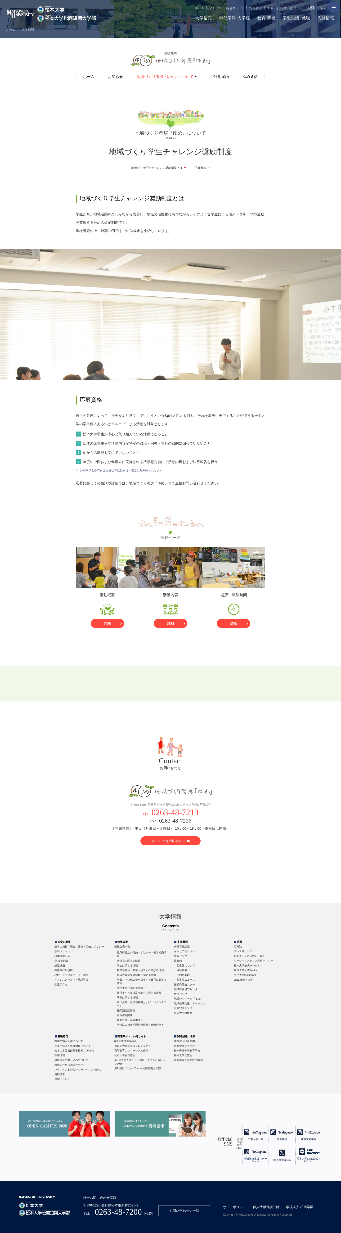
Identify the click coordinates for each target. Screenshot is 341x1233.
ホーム (10, 29)
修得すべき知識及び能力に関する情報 (139, 993)
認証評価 (59, 965)
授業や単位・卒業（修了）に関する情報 (140, 970)
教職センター (182, 994)
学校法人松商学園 (184, 1041)
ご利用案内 (219, 77)
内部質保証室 (182, 946)
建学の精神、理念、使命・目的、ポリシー (79, 946)
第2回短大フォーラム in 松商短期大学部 (137, 1068)
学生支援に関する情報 (130, 988)
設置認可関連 (125, 1015)
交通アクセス (62, 984)
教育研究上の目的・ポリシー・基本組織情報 (141, 954)
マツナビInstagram (245, 975)
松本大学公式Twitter (245, 970)
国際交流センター (184, 984)
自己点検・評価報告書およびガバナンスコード (141, 1004)
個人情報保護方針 (266, 1207)
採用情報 (59, 1055)
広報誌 (238, 946)
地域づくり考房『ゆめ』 (188, 998)
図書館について (186, 965)
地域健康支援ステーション (189, 1003)
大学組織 (63, 961)
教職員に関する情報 (128, 961)
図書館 (178, 961)
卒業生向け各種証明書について (72, 1046)
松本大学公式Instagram (247, 965)
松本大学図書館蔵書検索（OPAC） (74, 1050)
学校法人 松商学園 (300, 1207)
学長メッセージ (63, 951)
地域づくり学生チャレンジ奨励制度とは (156, 167)
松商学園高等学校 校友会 (188, 1060)
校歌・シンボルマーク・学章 (71, 975)
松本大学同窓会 (183, 1055)
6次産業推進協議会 (125, 1041)
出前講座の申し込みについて (71, 1060)
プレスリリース (243, 951)
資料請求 (59, 1074)
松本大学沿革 (62, 956)
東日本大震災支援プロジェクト (132, 1046)
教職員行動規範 (63, 970)
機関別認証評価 (126, 1010)
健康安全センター (184, 1008)
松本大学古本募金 (124, 1055)
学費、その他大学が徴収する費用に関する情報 (141, 981)
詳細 (107, 623)
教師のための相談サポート (70, 1065)
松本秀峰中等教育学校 (187, 1050)
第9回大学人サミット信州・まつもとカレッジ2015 (139, 1062)
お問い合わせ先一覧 (184, 1211)
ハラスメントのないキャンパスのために (77, 1069)
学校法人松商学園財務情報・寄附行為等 (140, 1025)
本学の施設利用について (68, 1041)
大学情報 (28, 29)
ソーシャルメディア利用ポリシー (253, 961)
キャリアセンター (184, 951)
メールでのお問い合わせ (170, 841)
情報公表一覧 (122, 946)
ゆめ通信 (250, 77)
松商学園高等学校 (184, 1046)
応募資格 (200, 167)
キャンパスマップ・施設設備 (71, 979)
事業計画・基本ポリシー (131, 1020)
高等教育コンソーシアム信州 (131, 1050)
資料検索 (182, 970)
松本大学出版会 (183, 1013)
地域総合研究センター (187, 989)
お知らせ (115, 77)
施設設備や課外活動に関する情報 (136, 975)
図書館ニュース (186, 979)
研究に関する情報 (127, 997)
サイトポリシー (234, 1207)
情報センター (182, 956)
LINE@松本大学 (243, 979)
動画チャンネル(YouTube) (249, 956)
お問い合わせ (62, 1079)
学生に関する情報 (127, 965)
